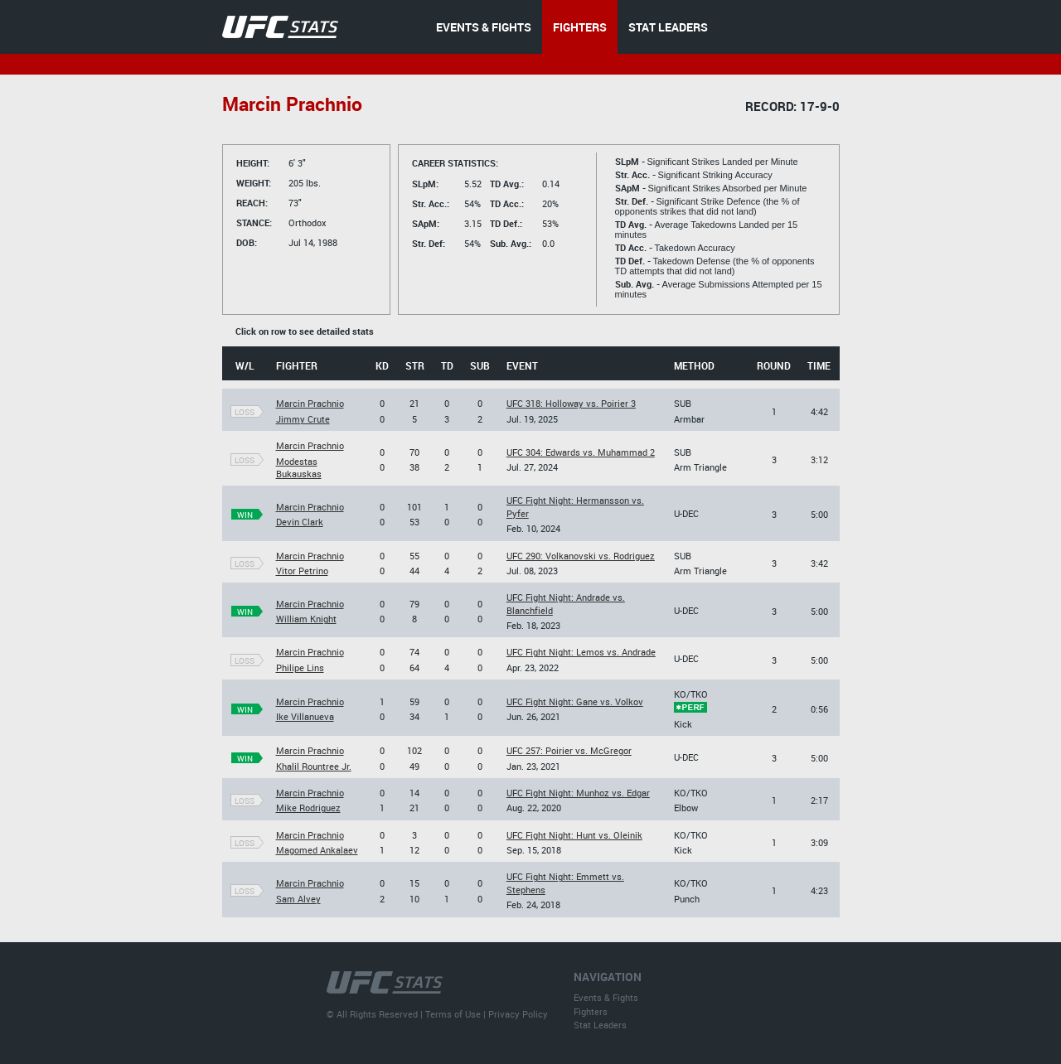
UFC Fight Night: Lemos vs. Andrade (581, 652)
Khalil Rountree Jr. (313, 766)
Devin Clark (299, 521)
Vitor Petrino (302, 570)
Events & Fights (606, 997)
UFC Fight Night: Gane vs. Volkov (574, 701)
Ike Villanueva (305, 716)
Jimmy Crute (303, 419)
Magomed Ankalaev (317, 850)
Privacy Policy (518, 1014)
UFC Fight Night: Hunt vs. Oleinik (574, 835)
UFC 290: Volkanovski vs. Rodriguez (580, 555)
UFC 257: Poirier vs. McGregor (569, 750)
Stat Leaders (600, 1024)
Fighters (591, 1011)
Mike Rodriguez (308, 807)
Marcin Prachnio (310, 403)
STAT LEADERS (668, 27)
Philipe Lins (300, 667)
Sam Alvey (298, 898)
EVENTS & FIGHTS (483, 27)
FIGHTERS (580, 27)
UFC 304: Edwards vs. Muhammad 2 (580, 452)
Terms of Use (453, 1014)
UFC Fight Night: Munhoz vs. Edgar (578, 792)
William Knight (306, 618)
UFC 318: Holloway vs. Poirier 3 (571, 403)
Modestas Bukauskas (299, 467)
